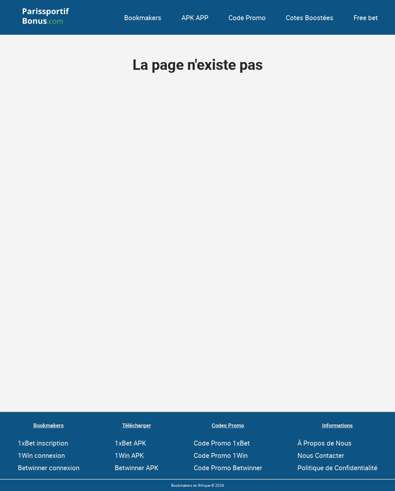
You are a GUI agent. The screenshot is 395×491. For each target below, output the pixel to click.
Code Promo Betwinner (228, 467)
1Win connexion (41, 455)
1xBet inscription (43, 442)
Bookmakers (142, 17)
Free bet (366, 17)
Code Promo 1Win (221, 455)
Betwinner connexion (48, 467)
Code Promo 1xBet (222, 442)
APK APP (194, 17)
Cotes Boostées (309, 17)
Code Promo (247, 17)
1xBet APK (130, 442)
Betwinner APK (136, 467)
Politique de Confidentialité (337, 467)
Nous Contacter (320, 455)
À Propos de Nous (324, 442)
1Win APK (129, 455)
